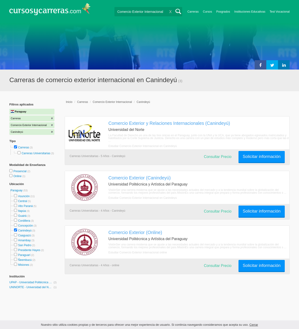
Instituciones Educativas (249, 11)
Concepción (25, 225)
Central (22, 201)
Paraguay (17, 190)
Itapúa (22, 211)
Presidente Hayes (29, 250)
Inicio (69, 102)
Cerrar (253, 324)
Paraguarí (24, 255)
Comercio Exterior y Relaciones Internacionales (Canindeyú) (169, 123)
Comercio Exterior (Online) (135, 232)
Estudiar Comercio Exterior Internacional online (137, 252)
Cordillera (24, 220)
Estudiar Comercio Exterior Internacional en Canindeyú (142, 146)
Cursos (207, 11)
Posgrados (223, 11)
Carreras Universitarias (35, 153)
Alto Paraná (25, 206)
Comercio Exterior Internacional (112, 102)
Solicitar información (262, 156)
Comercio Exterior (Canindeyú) (139, 177)
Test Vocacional (280, 11)
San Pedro (24, 245)
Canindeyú (24, 230)
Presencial (20, 171)
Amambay (24, 240)
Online (17, 176)
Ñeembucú (25, 260)
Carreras (193, 11)
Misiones (23, 264)
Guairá (22, 215)
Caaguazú (24, 235)
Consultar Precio (217, 157)
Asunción (23, 196)
